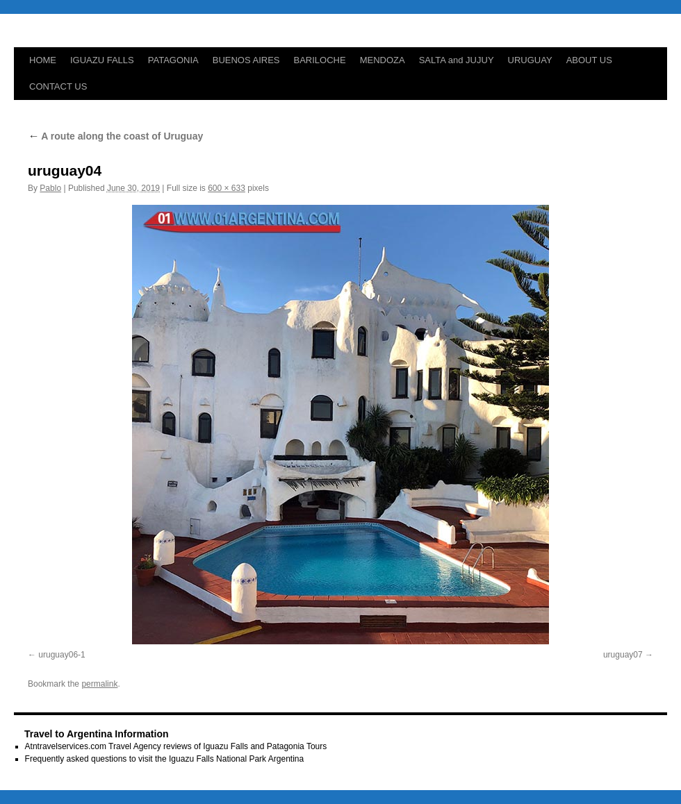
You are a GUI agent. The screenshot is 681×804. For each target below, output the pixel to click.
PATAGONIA (173, 60)
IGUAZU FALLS (102, 60)
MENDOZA (382, 60)
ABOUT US (589, 60)
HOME (42, 60)
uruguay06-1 (61, 655)
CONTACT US (58, 86)
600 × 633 (226, 188)
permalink (99, 684)
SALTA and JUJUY (456, 60)
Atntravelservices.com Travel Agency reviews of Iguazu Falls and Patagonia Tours (176, 746)
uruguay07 (623, 655)
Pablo (50, 188)
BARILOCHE (320, 60)
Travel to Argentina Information (96, 733)
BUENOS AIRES (246, 60)
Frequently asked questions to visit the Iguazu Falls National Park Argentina (164, 759)
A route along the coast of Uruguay (115, 136)
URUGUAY (530, 60)
